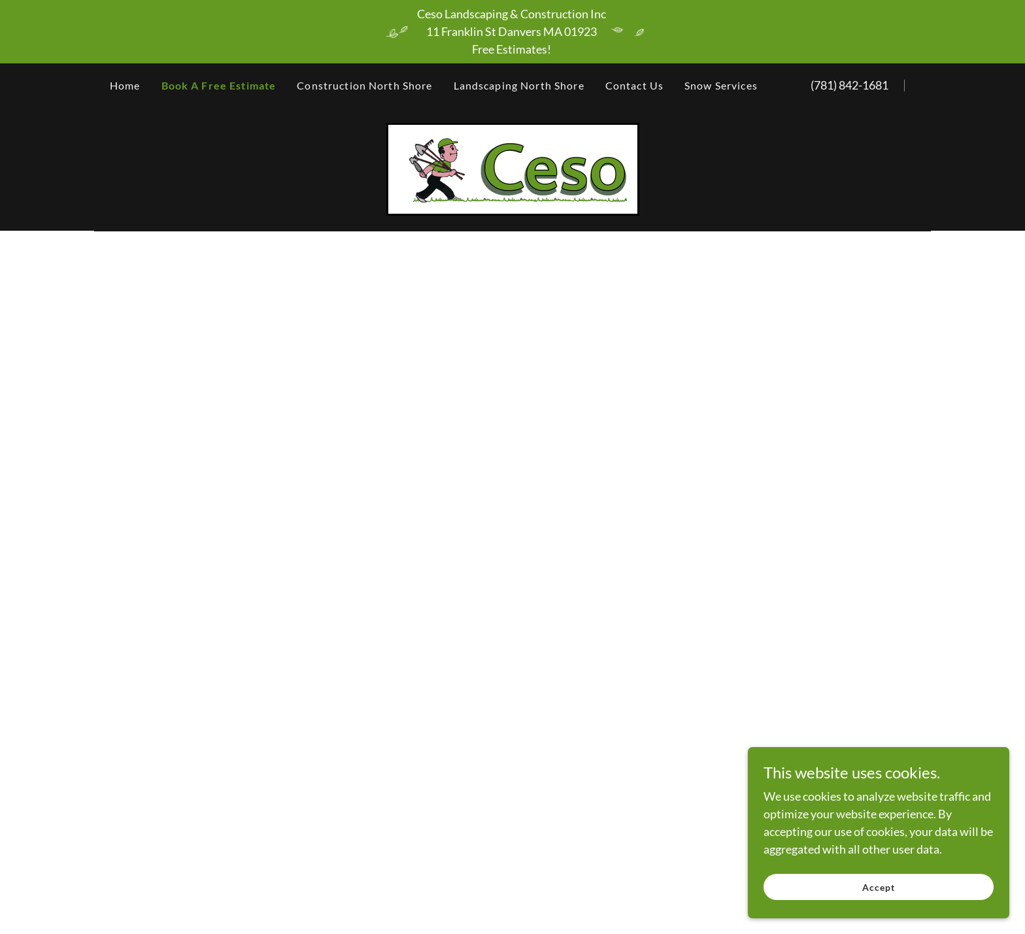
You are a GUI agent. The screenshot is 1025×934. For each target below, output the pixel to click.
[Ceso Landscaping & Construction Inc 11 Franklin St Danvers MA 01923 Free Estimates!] (512, 31)
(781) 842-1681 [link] (849, 85)
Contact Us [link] (634, 85)
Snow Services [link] (721, 85)
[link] (513, 168)
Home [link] (125, 85)
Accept (878, 887)
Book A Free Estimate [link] (219, 85)
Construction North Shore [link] (364, 85)
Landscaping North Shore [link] (519, 85)
